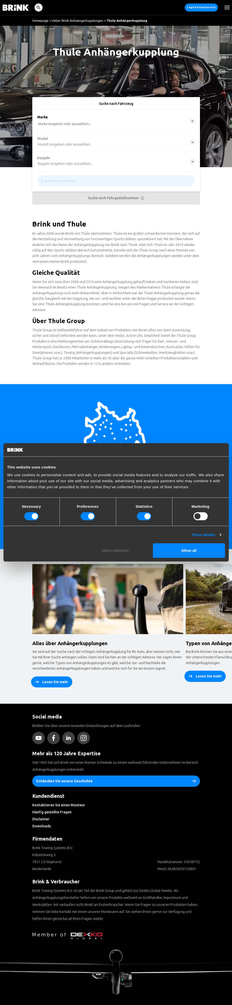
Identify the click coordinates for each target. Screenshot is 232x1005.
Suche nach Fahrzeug (116, 104)
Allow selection (115, 550)
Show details (203, 535)
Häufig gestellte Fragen (52, 812)
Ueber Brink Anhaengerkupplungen (77, 20)
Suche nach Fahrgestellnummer (116, 198)
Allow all (189, 550)
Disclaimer (41, 819)
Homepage (40, 20)
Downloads (41, 826)
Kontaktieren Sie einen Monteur (58, 805)
